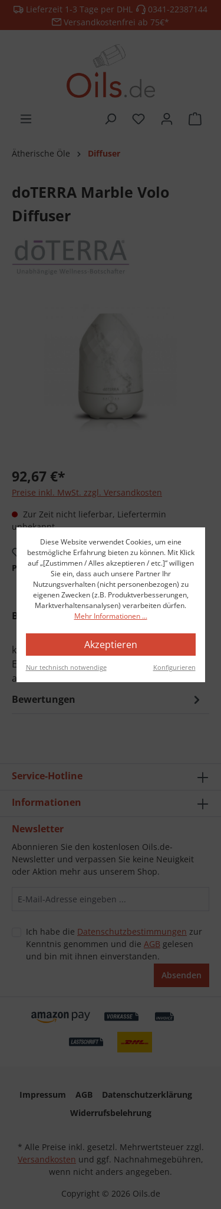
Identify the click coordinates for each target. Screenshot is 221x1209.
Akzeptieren (110, 644)
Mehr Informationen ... (110, 616)
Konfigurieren (174, 667)
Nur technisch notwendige (66, 667)
